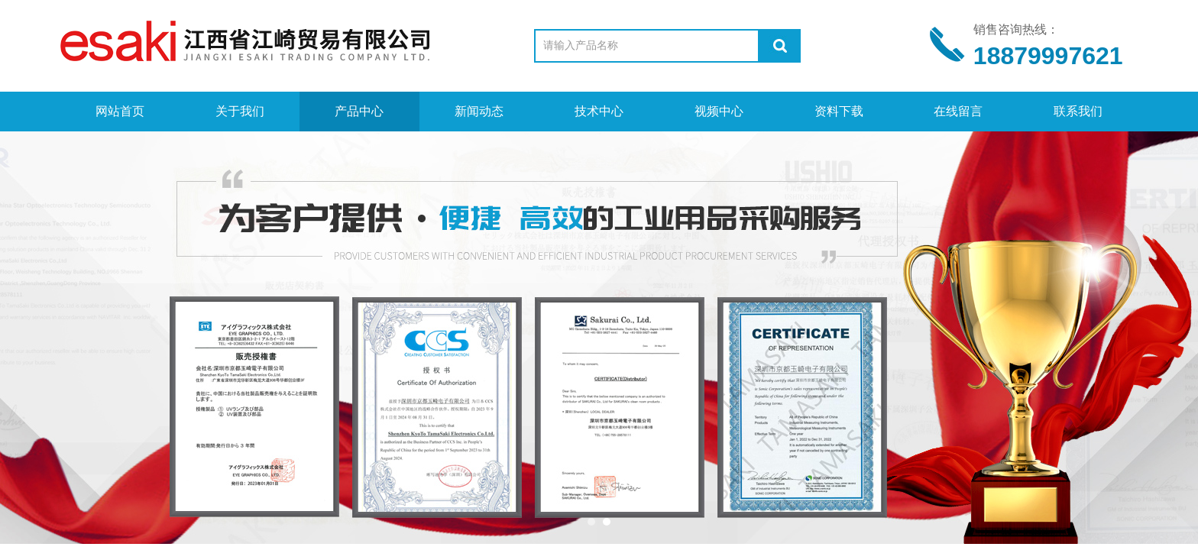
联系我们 (1078, 111)
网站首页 (120, 111)
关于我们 (239, 111)
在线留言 (958, 111)
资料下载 (838, 111)
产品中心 (359, 111)
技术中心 (599, 111)
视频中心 (719, 111)
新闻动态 (479, 111)
